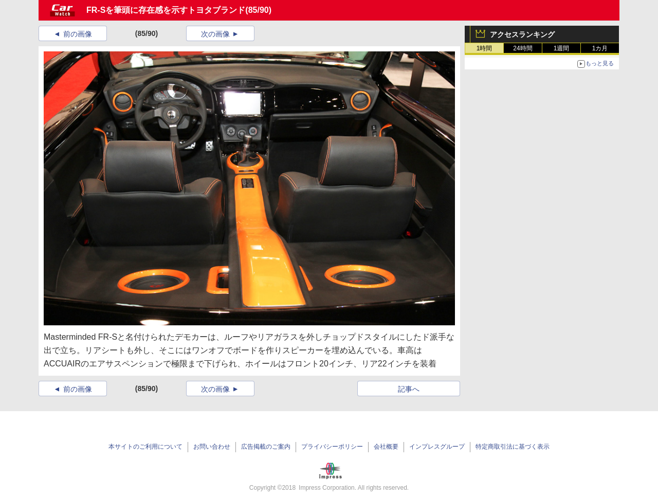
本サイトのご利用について (145, 446)
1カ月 (600, 48)
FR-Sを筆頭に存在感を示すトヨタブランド (165, 10)
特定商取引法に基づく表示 (513, 446)
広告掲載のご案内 (265, 446)
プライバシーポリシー (332, 446)
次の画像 (215, 34)
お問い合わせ (211, 446)
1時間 (484, 48)
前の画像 (77, 34)
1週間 (562, 48)
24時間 (522, 48)
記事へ (408, 389)
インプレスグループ (437, 446)
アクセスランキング (522, 34)
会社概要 (386, 446)
